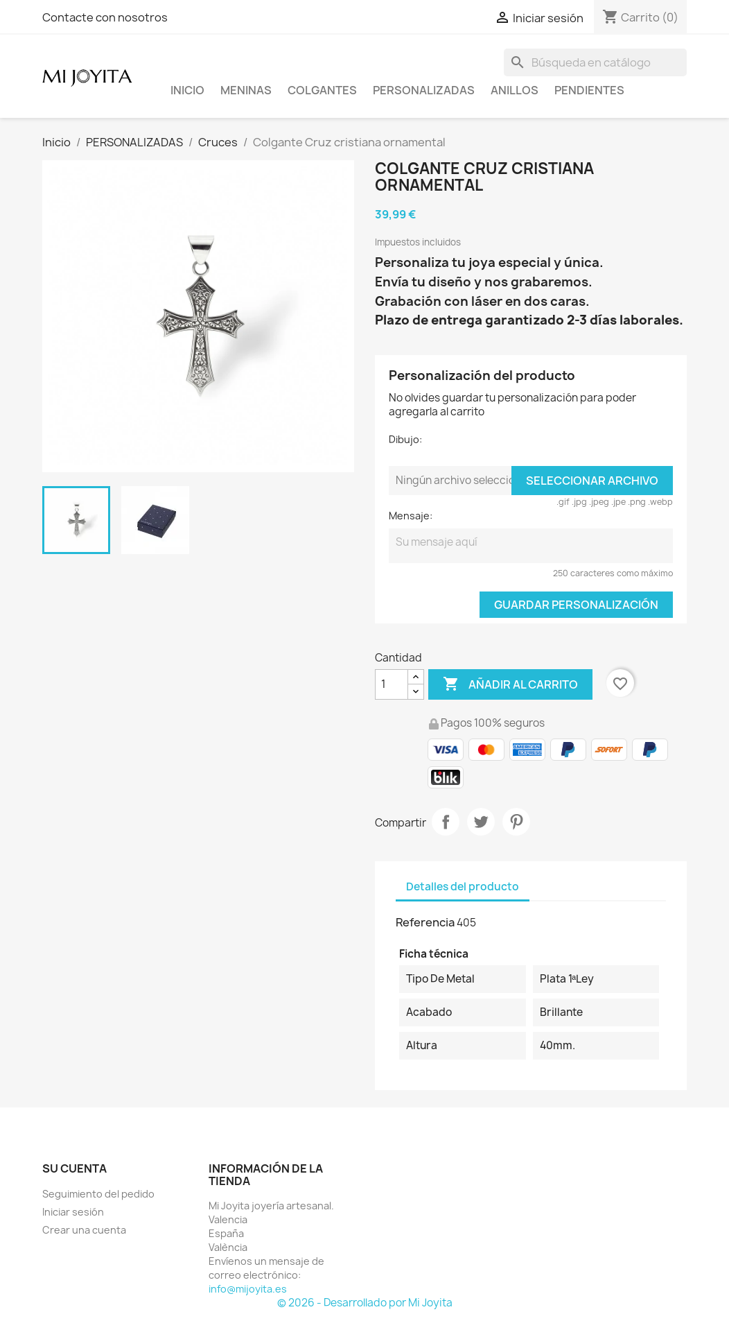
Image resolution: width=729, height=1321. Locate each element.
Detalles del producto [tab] (462, 886)
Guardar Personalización (576, 604)
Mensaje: (410, 515)
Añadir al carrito (510, 684)
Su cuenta (74, 1168)
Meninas (246, 90)
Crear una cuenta (84, 1229)
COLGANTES (322, 90)
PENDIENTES (589, 90)
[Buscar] (595, 62)
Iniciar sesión (73, 1211)
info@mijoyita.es (248, 1288)
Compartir (445, 822)
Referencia (425, 922)
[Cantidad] (391, 684)
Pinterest (516, 822)
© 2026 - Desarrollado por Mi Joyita (365, 1302)
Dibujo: (405, 439)
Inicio (187, 90)
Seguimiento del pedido (98, 1193)
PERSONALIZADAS (424, 90)
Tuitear (481, 822)
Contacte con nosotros (105, 17)
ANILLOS (514, 90)
